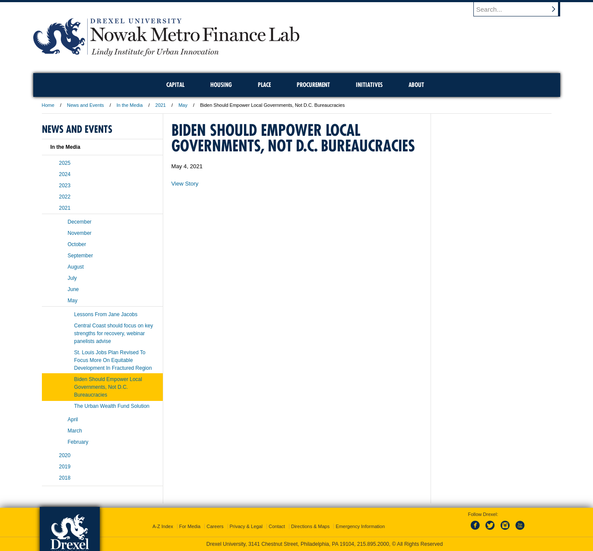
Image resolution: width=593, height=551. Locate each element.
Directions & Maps (310, 526)
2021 (160, 105)
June (73, 289)
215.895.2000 (373, 544)
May (182, 105)
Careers (214, 526)
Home (48, 105)
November (80, 233)
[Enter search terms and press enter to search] (521, 9)
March (75, 431)
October (77, 244)
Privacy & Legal (246, 526)
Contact (277, 526)
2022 (65, 197)
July (72, 278)
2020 (65, 455)
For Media (190, 526)
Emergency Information (360, 526)
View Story (185, 183)
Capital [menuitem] (175, 85)
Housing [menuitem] (221, 85)
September (80, 256)
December (80, 222)
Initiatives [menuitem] (369, 85)
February (78, 442)
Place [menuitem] (264, 85)
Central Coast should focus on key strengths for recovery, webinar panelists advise (113, 333)
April (73, 419)
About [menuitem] (416, 85)
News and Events (85, 105)
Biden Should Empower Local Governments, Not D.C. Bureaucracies (108, 387)
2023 (65, 186)
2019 (65, 467)
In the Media (130, 105)
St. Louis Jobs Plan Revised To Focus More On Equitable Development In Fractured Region (113, 360)
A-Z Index (162, 526)
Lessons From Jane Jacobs (106, 314)
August (76, 267)
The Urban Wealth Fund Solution (112, 406)
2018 (65, 478)
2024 (65, 174)
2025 (65, 163)
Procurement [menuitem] (313, 85)
